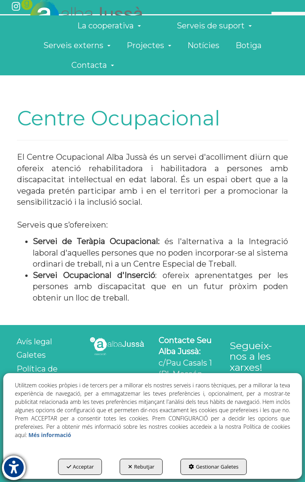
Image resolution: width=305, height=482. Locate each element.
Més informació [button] (49, 435)
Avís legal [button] (34, 341)
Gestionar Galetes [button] (213, 466)
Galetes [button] (31, 355)
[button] (16, 7)
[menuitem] (285, 40)
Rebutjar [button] (141, 466)
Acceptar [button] (80, 466)
